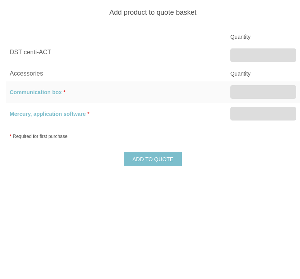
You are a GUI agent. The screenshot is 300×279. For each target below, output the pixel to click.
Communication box (36, 92)
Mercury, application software (48, 114)
